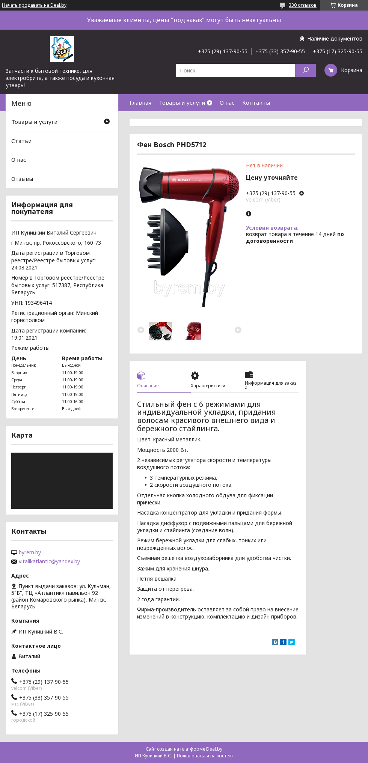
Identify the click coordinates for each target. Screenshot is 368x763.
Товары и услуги (182, 102)
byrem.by (30, 552)
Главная (140, 102)
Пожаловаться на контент (205, 755)
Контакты (256, 102)
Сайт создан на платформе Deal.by (184, 749)
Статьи (21, 140)
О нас (227, 102)
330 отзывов (303, 5)
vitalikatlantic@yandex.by (49, 561)
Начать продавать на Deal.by (34, 5)
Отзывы (22, 178)
